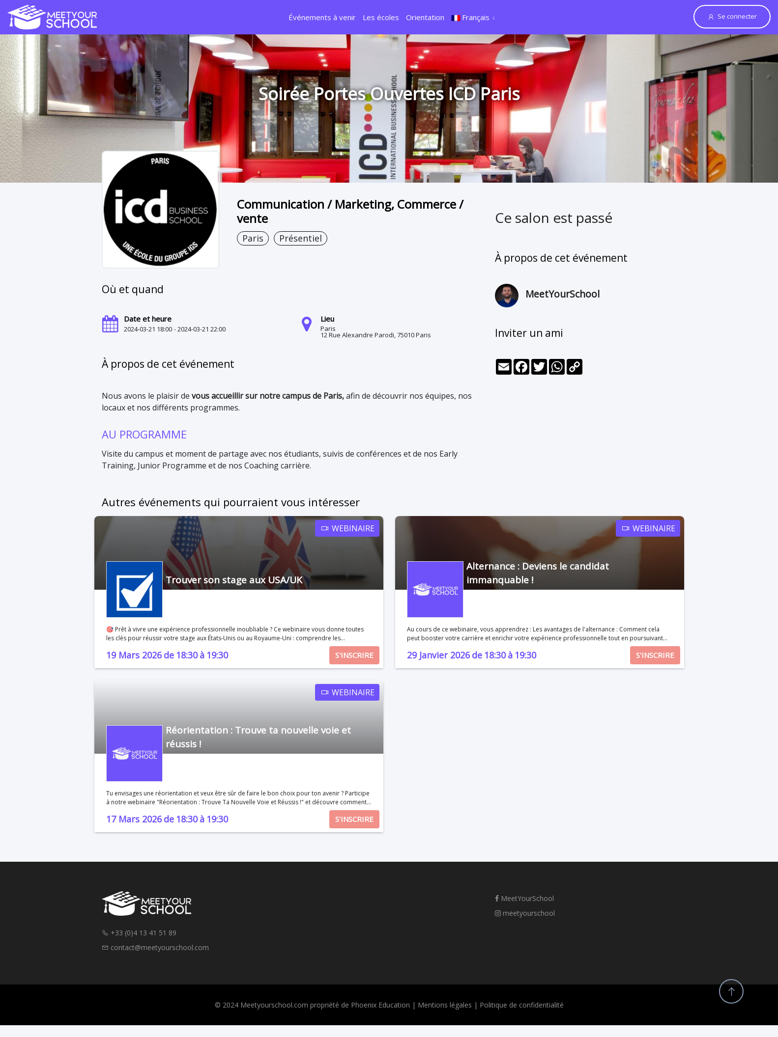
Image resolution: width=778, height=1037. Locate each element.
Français (470, 17)
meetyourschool (525, 913)
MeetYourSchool (524, 898)
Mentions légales (445, 1005)
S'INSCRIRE (354, 655)
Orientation (425, 17)
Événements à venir (322, 17)
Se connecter (732, 16)
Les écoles (381, 17)
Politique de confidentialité (522, 1005)
